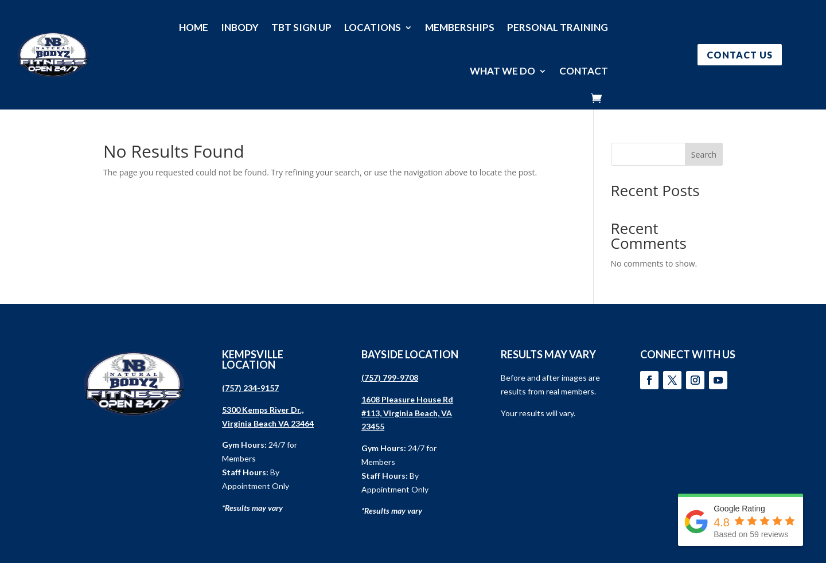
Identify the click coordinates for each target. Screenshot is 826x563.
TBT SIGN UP (301, 27)
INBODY (240, 27)
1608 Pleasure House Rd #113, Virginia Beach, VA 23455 (407, 413)
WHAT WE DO (502, 71)
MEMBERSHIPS (459, 27)
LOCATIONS (372, 27)
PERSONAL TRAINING (557, 27)
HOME (193, 27)
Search (703, 154)
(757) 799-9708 (389, 377)
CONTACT (583, 71)
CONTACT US (740, 54)
